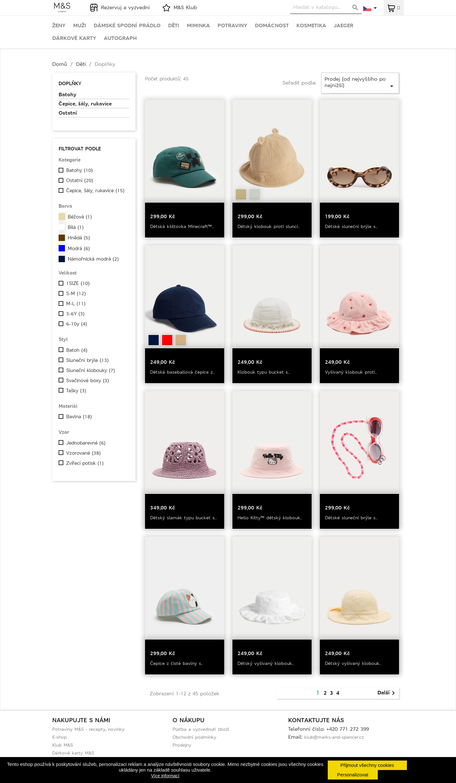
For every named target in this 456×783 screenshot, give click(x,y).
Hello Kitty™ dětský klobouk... (270, 518)
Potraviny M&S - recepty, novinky (88, 729)
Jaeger (343, 25)
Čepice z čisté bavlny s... (176, 663)
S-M (76, 293)
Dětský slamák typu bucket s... (183, 518)
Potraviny (232, 25)
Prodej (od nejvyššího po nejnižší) (360, 83)
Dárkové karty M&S (73, 753)
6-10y (76, 324)
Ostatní (68, 113)
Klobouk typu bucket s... (264, 372)
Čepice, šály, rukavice (85, 104)
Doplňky (70, 83)
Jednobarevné (85, 443)
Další (387, 693)
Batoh (76, 350)
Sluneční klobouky (90, 370)
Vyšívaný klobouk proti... (351, 372)
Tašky (76, 391)
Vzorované (83, 453)
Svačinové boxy (87, 380)
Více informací (165, 775)
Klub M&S (62, 745)
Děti (173, 25)
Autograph (120, 38)
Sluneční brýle (87, 360)
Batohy (67, 95)
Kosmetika (311, 25)
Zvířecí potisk (85, 463)
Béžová (80, 217)
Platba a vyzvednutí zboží (201, 729)
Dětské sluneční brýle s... (351, 226)
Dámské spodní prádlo (127, 25)
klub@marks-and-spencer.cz (334, 737)
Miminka (198, 25)
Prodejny (182, 745)
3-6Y (75, 314)
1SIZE (78, 283)
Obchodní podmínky (194, 737)
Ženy (59, 25)
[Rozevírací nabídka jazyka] (370, 8)
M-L (76, 303)
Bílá (76, 227)
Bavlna (79, 417)
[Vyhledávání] (326, 7)
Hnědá (79, 238)
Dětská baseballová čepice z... (182, 372)
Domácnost (272, 25)
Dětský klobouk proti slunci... (269, 226)
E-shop (59, 737)
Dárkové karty (74, 38)
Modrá (79, 248)
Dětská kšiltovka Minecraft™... (182, 226)
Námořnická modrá (93, 259)
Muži (79, 25)
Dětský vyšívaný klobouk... (266, 663)
